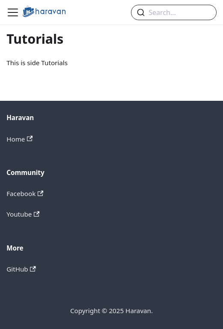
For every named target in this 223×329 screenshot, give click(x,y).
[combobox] (174, 12)
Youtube (22, 214)
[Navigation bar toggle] (12, 12)
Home (19, 139)
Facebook (24, 193)
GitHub (21, 269)
